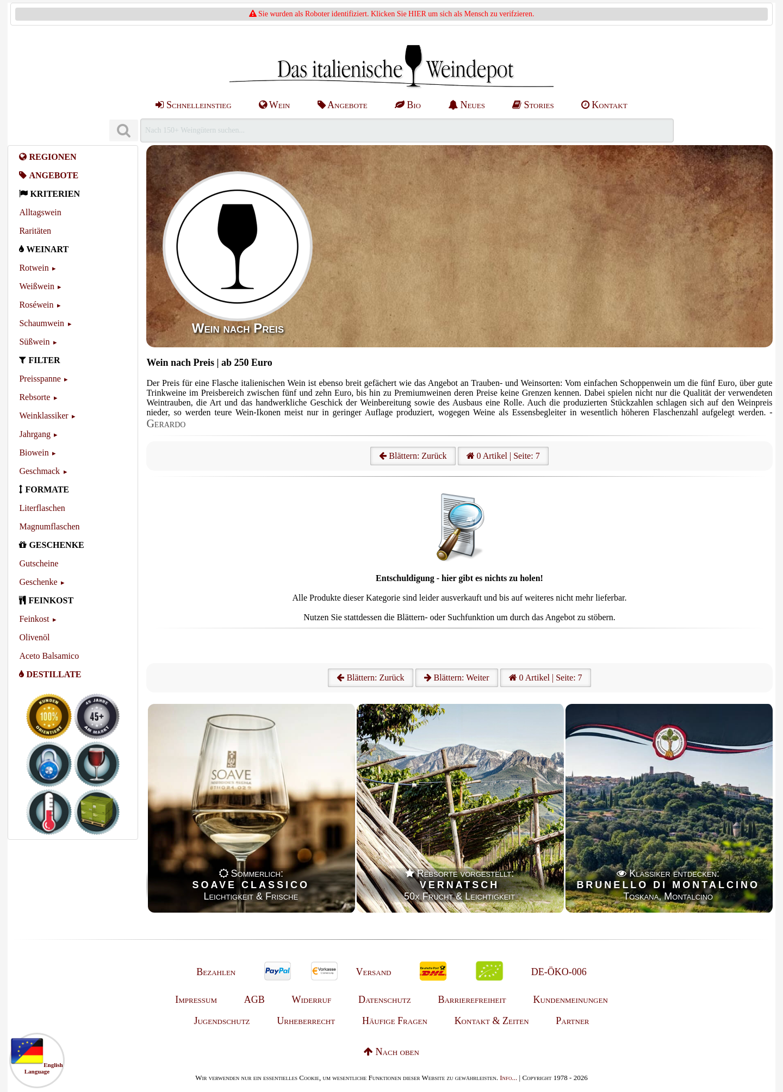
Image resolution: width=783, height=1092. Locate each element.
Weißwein (36, 286)
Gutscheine (38, 563)
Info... (508, 1078)
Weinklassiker (43, 415)
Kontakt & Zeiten (492, 1020)
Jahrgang (34, 434)
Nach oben (391, 1051)
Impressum (196, 999)
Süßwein (34, 341)
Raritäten (35, 230)
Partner (572, 1020)
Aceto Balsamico (49, 655)
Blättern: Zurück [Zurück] (370, 677)
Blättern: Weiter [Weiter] (456, 677)
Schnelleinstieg (193, 104)
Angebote (343, 104)
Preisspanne (39, 378)
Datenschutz (384, 999)
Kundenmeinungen (570, 999)
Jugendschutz (222, 1020)
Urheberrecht (306, 1020)
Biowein (33, 452)
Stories (533, 104)
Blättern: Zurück (412, 455)
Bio (408, 104)
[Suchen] (123, 131)
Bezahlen (215, 971)
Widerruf (312, 999)
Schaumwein (41, 323)
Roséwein (36, 304)
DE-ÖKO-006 (559, 971)
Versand (373, 971)
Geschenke (38, 581)
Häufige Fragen (394, 1020)
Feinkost (34, 618)
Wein (274, 104)
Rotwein (33, 267)
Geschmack (39, 471)
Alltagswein (40, 212)
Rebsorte (34, 397)
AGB (254, 999)
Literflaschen (42, 508)
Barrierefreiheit (472, 999)
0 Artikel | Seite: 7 (503, 455)
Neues (466, 104)
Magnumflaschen (49, 526)
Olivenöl (34, 637)
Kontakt (604, 104)
